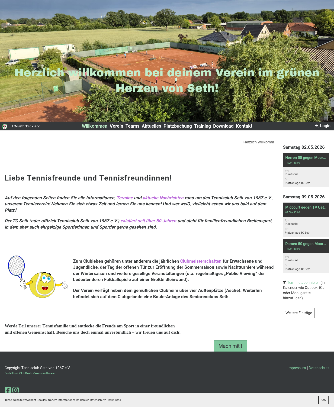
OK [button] (323, 400)
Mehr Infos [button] (114, 400)
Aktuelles (151, 126)
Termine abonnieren (303, 282)
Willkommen (94, 126)
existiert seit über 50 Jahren (148, 220)
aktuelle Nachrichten (163, 197)
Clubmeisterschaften (201, 261)
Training (202, 126)
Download (223, 126)
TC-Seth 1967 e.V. (26, 126)
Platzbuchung (178, 126)
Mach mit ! (230, 349)
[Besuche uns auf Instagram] (15, 390)
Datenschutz (319, 368)
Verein (116, 126)
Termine (124, 197)
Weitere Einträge (299, 313)
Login (323, 125)
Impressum (297, 368)
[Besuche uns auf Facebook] (8, 390)
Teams (132, 126)
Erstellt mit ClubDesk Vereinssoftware (30, 373)
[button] (306, 170)
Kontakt (244, 126)
